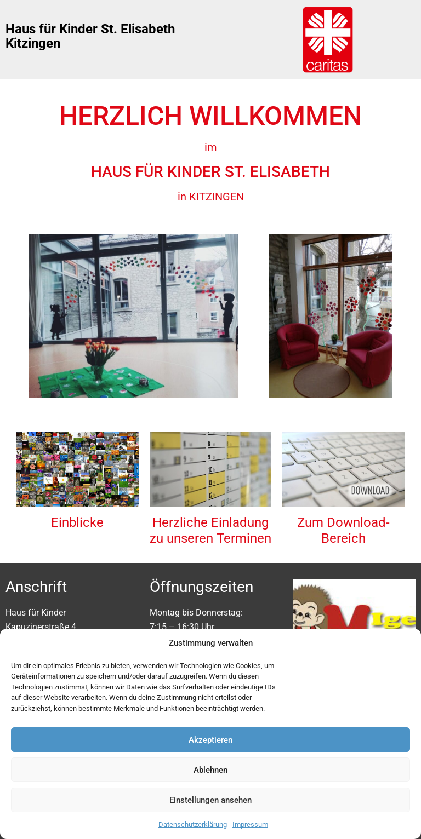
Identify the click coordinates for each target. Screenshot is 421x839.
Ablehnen (210, 770)
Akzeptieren (210, 740)
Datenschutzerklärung (192, 824)
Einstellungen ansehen (210, 800)
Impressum (250, 824)
